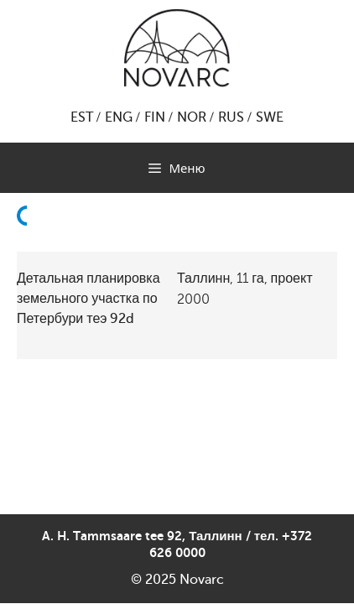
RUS (231, 117)
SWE (270, 117)
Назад (27, 256)
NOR (191, 117)
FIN (154, 117)
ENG (119, 117)
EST (81, 117)
